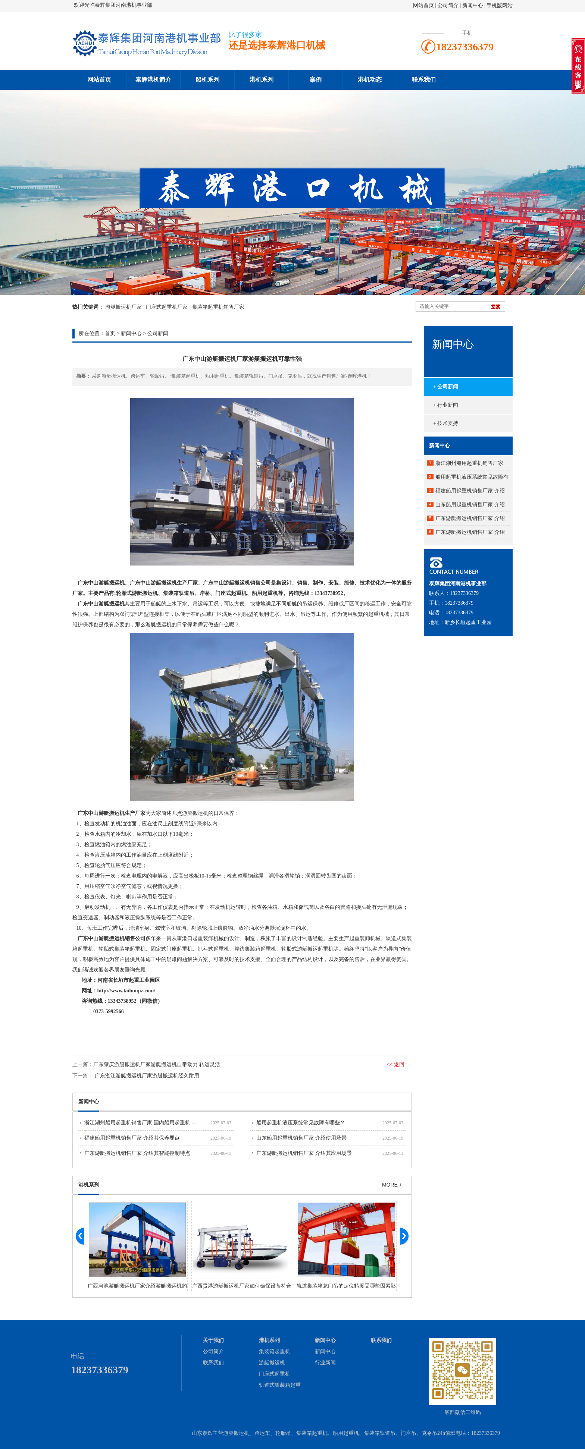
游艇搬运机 (272, 1362)
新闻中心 (472, 5)
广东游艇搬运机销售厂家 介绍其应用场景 (304, 1153)
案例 (316, 79)
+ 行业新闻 (445, 405)
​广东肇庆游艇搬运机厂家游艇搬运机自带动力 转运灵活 (156, 1064)
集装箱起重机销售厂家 (218, 307)
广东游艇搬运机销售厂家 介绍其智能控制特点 (137, 1153)
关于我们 (213, 1340)
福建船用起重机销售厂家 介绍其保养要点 (132, 1138)
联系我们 (424, 79)
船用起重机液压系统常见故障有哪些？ (300, 1122)
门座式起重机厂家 (167, 307)
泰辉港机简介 (153, 79)
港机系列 (261, 79)
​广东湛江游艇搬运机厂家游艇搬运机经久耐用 (147, 1075)
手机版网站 (500, 6)
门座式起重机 (274, 1374)
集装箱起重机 (274, 1351)
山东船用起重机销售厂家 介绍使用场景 (301, 1138)
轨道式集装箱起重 (280, 1385)
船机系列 (207, 79)
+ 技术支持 (445, 423)
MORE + (392, 1185)
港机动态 (370, 79)
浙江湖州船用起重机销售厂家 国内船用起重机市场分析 (147, 1122)
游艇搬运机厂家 (123, 307)
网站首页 (423, 5)
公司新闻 (157, 333)
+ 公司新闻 (445, 387)
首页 (110, 333)
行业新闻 (325, 1362)
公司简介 (449, 5)
